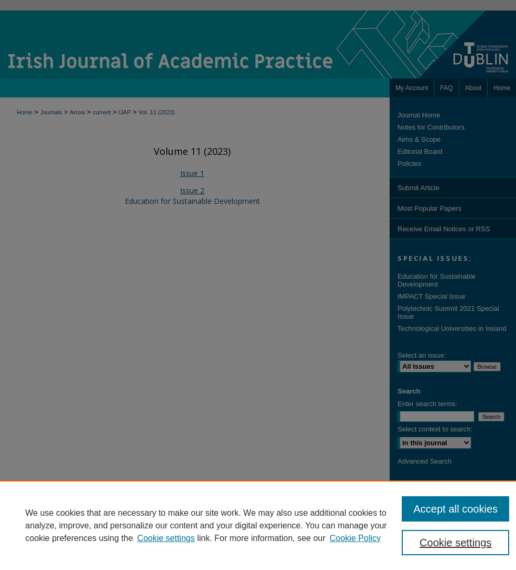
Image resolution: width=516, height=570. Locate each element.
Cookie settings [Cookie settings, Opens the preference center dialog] (456, 542)
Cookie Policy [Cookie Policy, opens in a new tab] (355, 538)
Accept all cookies (455, 509)
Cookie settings (166, 538)
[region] (258, 525)
